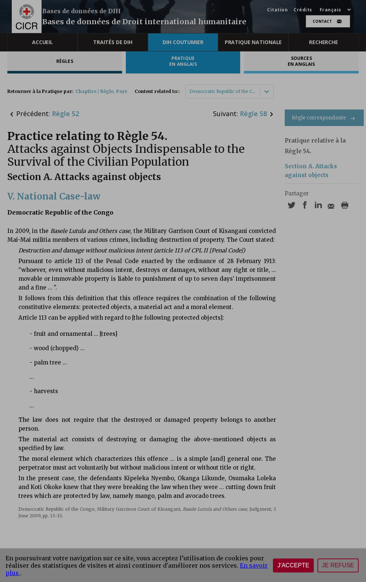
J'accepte (293, 565)
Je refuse (338, 565)
